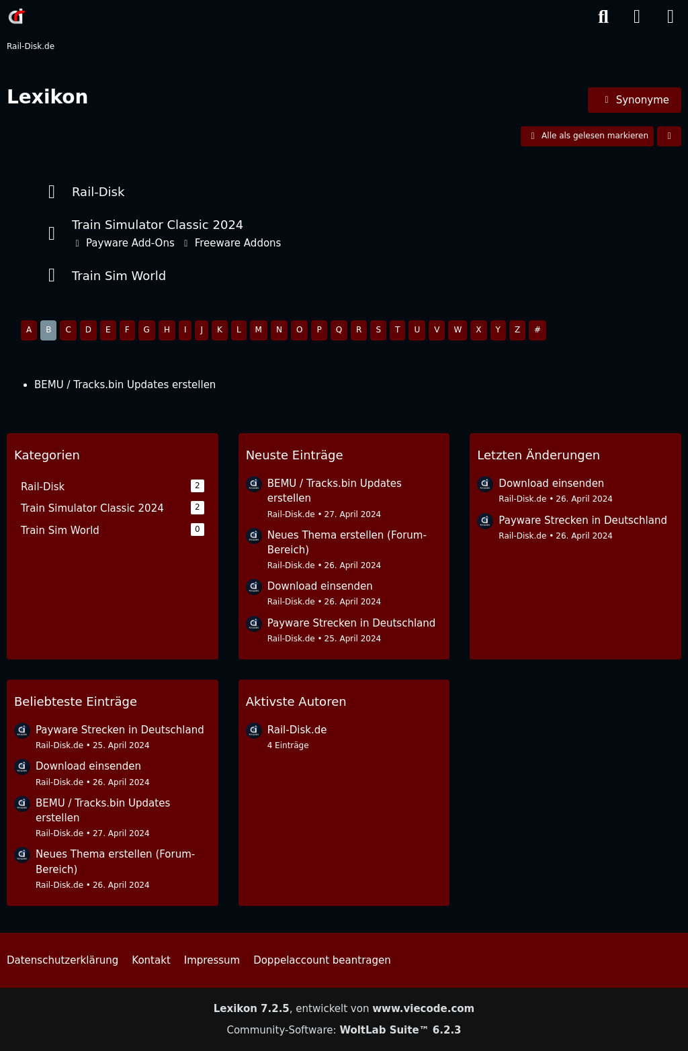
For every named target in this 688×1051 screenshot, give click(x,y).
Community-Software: (343, 1030)
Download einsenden (320, 586)
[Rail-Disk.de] (17, 16)
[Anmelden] (637, 17)
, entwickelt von (344, 1009)
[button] (669, 136)
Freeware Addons (238, 243)
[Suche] (603, 16)
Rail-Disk (98, 192)
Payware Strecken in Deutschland (351, 623)
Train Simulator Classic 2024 (157, 225)
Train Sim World (119, 276)
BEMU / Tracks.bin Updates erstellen (125, 385)
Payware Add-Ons (130, 243)
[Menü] (670, 16)
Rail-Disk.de (291, 514)
